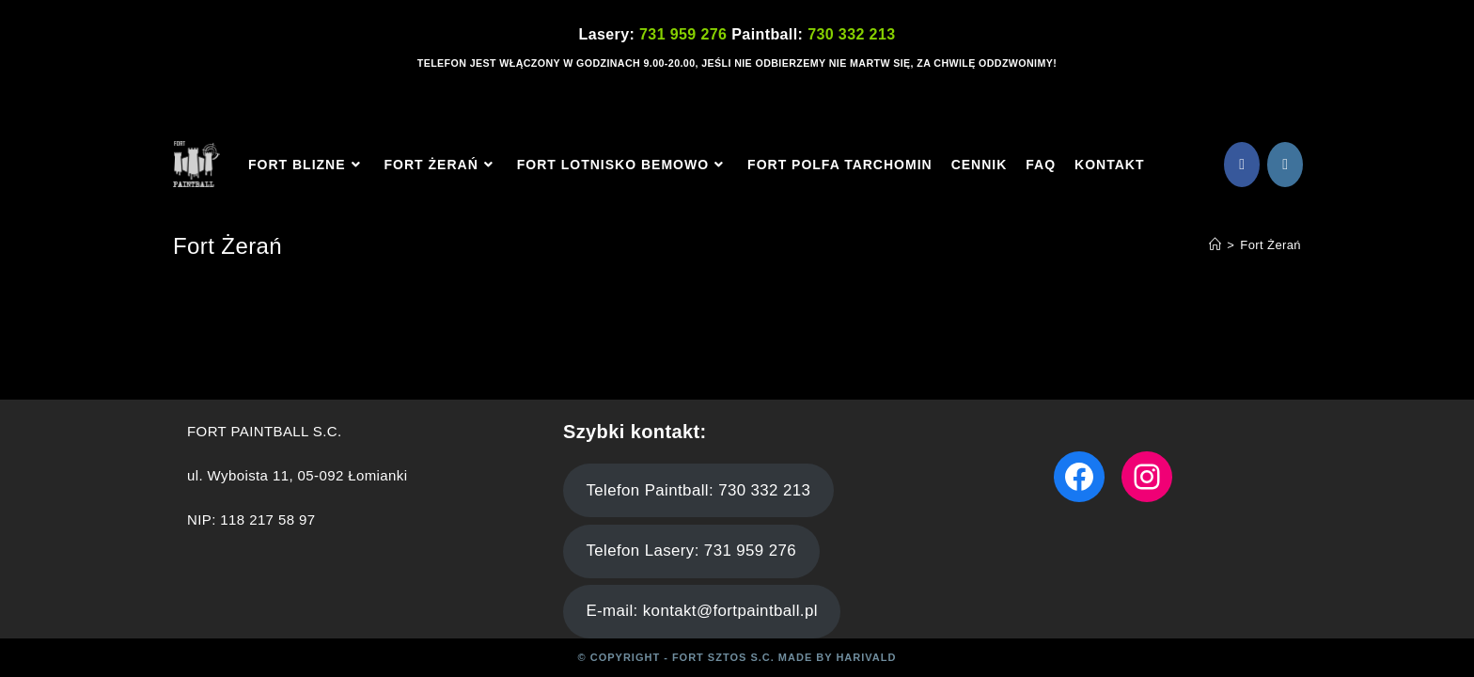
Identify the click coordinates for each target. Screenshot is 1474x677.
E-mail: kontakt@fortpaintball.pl (701, 611)
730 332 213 (851, 34)
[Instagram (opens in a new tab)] (1285, 164)
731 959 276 (685, 34)
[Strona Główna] (1215, 245)
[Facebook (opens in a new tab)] (1242, 164)
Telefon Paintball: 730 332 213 (698, 490)
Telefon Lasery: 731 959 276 (691, 550)
